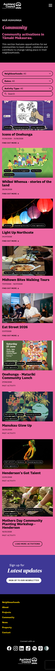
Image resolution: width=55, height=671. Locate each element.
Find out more (9, 143)
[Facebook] (9, 650)
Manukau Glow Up (17, 425)
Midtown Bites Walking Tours (25, 279)
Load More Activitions (27, 543)
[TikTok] (28, 650)
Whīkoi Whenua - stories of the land (26, 183)
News (5, 622)
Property (7, 627)
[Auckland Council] (27, 660)
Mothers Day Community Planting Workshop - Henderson (22, 524)
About (5, 607)
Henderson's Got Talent (21, 473)
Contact (6, 632)
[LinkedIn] (21, 649)
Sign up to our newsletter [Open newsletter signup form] (24, 580)
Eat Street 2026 (15, 327)
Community (8, 617)
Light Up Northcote (17, 232)
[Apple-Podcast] (40, 649)
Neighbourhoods (11, 602)
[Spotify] (34, 649)
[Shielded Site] (46, 649)
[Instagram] (15, 649)
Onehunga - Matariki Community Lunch (18, 376)
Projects (6, 612)
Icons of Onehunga (17, 134)
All (15, 73)
